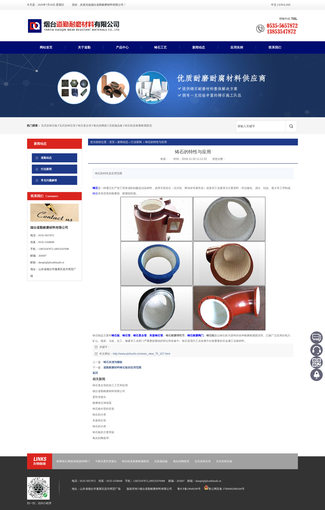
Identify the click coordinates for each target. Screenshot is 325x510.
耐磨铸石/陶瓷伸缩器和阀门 (73, 461)
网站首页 (46, 47)
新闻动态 (198, 47)
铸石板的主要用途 (103, 432)
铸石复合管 (84, 125)
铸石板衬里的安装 (103, 408)
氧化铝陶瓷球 (101, 438)
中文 (273, 4)
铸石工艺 (160, 47)
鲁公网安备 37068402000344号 (224, 488)
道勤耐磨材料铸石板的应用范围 (122, 367)
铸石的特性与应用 (156, 142)
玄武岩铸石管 (67, 125)
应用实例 (236, 47)
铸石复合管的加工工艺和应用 (110, 385)
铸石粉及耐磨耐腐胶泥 (138, 125)
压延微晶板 (116, 125)
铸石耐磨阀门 (195, 335)
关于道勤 (84, 47)
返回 (95, 372)
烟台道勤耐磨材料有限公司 (109, 391)
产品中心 (122, 47)
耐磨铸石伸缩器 (102, 402)
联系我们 (275, 47)
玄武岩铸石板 (49, 125)
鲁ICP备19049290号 (189, 488)
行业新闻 (136, 142)
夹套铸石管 (156, 335)
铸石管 (126, 335)
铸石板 (115, 335)
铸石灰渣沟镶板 (112, 362)
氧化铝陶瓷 (100, 125)
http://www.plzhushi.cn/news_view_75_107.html (141, 353)
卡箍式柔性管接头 (106, 461)
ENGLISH (284, 4)
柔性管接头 (99, 397)
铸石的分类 (99, 414)
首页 (112, 142)
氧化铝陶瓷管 (181, 461)
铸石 (95, 188)
